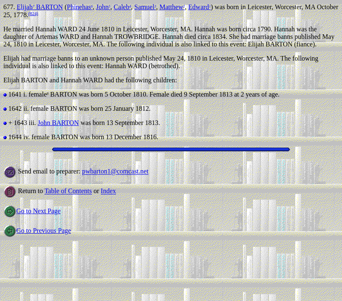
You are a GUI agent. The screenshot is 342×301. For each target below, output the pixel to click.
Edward (199, 6)
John (103, 6)
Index (108, 191)
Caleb (122, 6)
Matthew (172, 6)
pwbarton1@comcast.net (115, 171)
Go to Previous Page (37, 230)
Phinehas (80, 6)
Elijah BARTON (40, 6)
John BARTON (58, 122)
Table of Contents (68, 191)
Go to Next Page (31, 210)
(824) (33, 13)
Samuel (145, 6)
